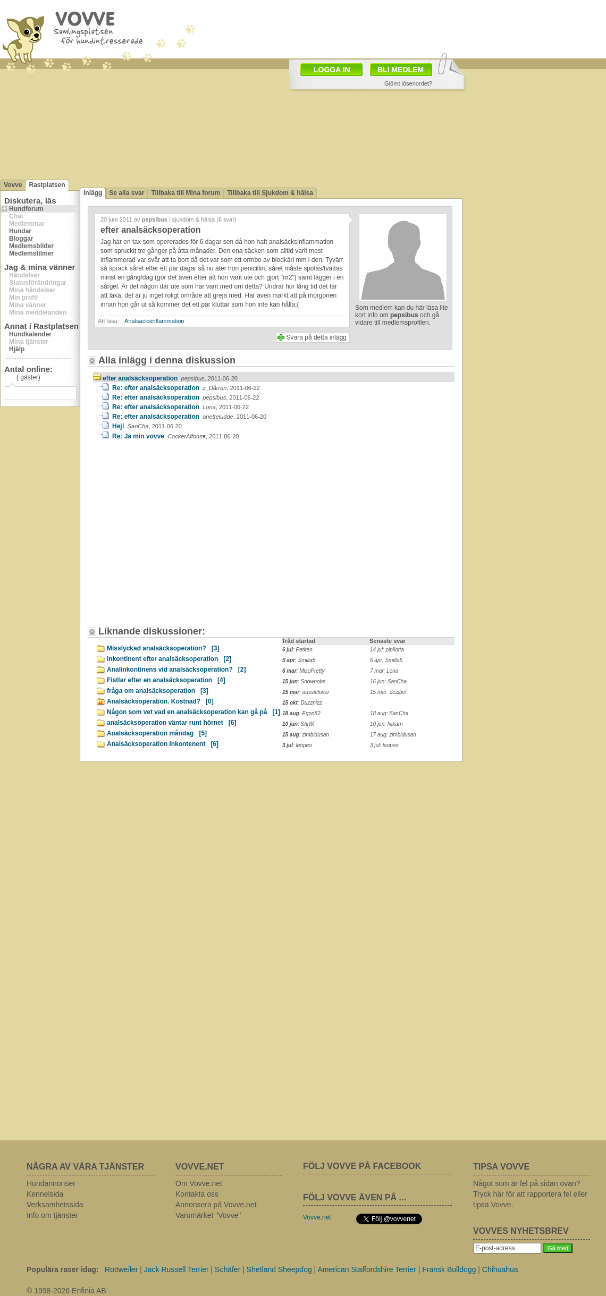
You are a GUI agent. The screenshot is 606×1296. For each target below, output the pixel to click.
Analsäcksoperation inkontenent (162, 744)
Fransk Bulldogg (449, 1269)
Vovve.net (317, 1217)
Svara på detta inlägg (317, 337)
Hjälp (16, 349)
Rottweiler (121, 1269)
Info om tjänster (52, 1215)
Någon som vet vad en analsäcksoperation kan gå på (193, 712)
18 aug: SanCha (389, 713)
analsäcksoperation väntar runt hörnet (171, 722)
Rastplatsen (47, 185)
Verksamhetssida (55, 1204)
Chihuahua (500, 1269)
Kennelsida (45, 1194)
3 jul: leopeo (384, 745)
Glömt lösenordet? (408, 83)
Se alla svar (126, 193)
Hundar (20, 231)
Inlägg (92, 193)
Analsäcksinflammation (154, 321)
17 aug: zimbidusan (393, 735)
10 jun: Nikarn (386, 724)
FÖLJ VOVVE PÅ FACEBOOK (362, 1166)
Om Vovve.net (198, 1183)
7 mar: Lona (384, 671)
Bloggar (21, 238)
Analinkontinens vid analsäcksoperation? (176, 669)
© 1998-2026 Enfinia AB (66, 1290)
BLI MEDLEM (400, 69)
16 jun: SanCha (388, 681)
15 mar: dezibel (388, 692)
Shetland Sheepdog (279, 1269)
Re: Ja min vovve (175, 436)
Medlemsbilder (31, 246)
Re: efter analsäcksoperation (186, 388)
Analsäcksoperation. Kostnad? (160, 701)
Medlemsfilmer (31, 253)
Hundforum (26, 209)
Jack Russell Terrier (176, 1269)
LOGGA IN (332, 69)
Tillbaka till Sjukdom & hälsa (270, 193)
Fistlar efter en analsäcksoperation (166, 680)
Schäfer (227, 1269)
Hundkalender (30, 334)
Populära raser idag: (62, 1269)
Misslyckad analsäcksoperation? (163, 648)
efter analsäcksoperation (170, 378)
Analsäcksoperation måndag (157, 733)
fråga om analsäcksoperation (157, 690)
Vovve (13, 185)
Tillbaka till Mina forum (185, 193)
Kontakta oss (196, 1194)
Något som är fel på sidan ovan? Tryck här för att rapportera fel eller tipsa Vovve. (530, 1194)
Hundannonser (51, 1183)
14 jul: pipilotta (387, 650)
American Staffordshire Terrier (366, 1269)
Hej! (147, 426)
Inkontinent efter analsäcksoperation (169, 659)
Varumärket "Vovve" (208, 1215)
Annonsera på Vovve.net (216, 1204)
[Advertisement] (183, 538)
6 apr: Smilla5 (386, 660)
